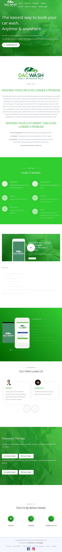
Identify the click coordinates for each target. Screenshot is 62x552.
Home (21, 3)
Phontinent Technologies (35, 543)
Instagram (31, 525)
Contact (20, 7)
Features (36, 3)
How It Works (17, 546)
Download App (10, 45)
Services (43, 3)
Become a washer (30, 7)
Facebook (11, 525)
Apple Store (9, 456)
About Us (28, 3)
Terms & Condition (38, 546)
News (48, 546)
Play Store (26, 456)
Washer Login (43, 7)
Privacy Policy (27, 546)
